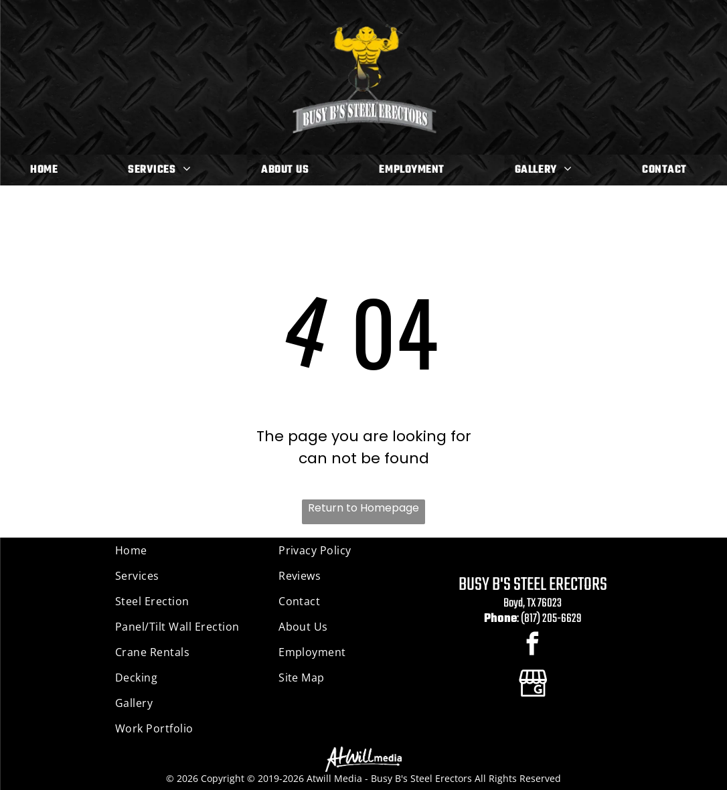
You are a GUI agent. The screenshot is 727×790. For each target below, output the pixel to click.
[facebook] (532, 645)
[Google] (532, 684)
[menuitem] (49, 170)
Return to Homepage (363, 508)
